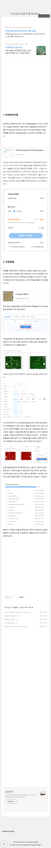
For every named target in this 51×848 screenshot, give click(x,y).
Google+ (38, 845)
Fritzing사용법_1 (9, 623)
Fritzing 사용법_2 (10, 619)
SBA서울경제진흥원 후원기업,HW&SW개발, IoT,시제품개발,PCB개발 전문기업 (18, 51)
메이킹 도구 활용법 (11, 607)
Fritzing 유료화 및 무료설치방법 (14, 626)
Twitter (20, 845)
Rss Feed (12, 845)
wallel (36, 842)
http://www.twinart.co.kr (14, 44)
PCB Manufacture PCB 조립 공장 (20, 30)
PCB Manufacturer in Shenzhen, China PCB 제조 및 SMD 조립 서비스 (25, 35)
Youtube (32, 845)
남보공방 (9, 791)
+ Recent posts (8, 831)
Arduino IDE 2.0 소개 (11, 616)
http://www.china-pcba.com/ (16, 27)
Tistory (23, 842)
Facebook (26, 845)
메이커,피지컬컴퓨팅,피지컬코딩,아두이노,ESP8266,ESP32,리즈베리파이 (21, 796)
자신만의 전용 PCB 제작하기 (25, 13)
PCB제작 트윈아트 (13, 47)
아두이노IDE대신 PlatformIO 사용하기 (17, 612)
